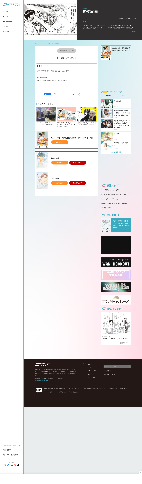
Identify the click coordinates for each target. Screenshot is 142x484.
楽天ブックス (77, 162)
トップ (36, 43)
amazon (59, 142)
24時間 (108, 95)
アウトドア (106, 208)
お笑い (118, 190)
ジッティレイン (122, 18)
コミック (5, 26)
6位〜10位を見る (116, 152)
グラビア (5, 16)
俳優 (115, 194)
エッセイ (106, 194)
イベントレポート (8, 31)
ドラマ (123, 194)
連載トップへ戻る (67, 58)
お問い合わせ (61, 378)
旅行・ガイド (107, 203)
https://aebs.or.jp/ (84, 392)
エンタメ (5, 11)
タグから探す (7, 450)
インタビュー (108, 190)
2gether (48, 43)
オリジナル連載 (7, 21)
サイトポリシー (52, 378)
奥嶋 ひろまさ (132, 18)
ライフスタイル (121, 203)
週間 (123, 95)
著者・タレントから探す (10, 455)
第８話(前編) (55, 43)
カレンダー (106, 199)
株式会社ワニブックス (40, 378)
